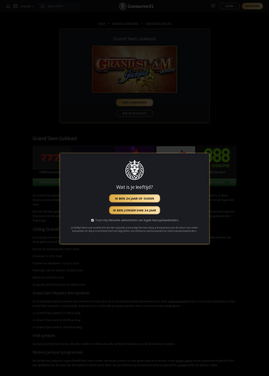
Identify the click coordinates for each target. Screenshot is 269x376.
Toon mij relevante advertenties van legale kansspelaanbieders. (137, 220)
